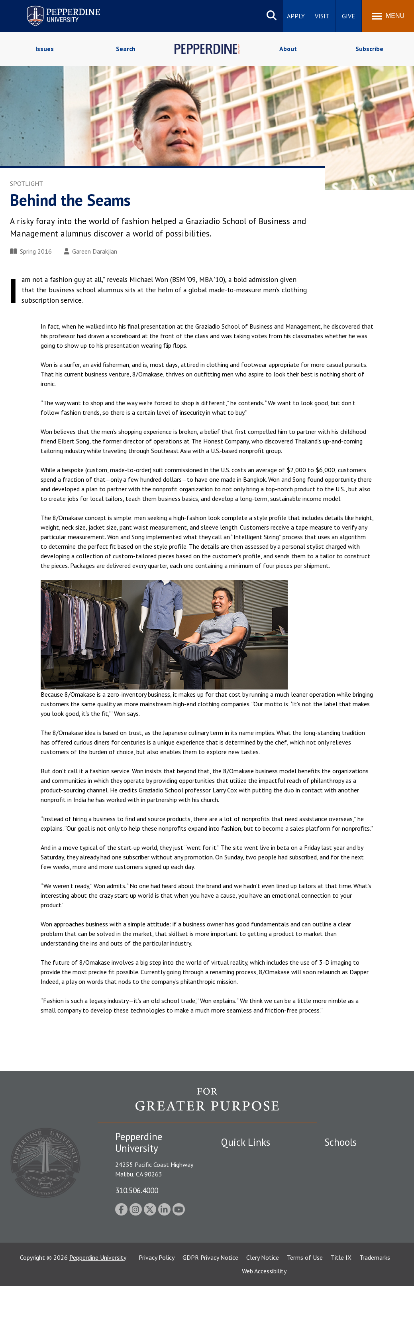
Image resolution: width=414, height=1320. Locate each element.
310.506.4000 (136, 1190)
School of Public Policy (355, 1237)
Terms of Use (305, 1292)
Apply (296, 16)
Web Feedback (240, 1254)
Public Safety (239, 1157)
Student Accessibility (248, 1171)
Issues (44, 49)
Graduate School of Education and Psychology (359, 1211)
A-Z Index (234, 1227)
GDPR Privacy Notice (210, 1292)
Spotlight (26, 183)
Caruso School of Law (354, 1171)
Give (348, 16)
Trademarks (374, 1292)
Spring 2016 (31, 251)
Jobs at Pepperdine (246, 1199)
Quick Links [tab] (245, 1142)
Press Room (237, 1240)
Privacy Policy (157, 1292)
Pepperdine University (97, 1292)
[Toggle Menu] (388, 16)
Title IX (341, 1292)
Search (125, 49)
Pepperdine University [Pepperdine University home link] (54, 7)
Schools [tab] (340, 1142)
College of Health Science (359, 1251)
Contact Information (249, 1213)
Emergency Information (252, 1185)
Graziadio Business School (359, 1185)
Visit (322, 16)
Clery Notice (262, 1292)
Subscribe (369, 49)
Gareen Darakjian (90, 251)
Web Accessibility (264, 1305)
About (288, 49)
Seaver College (344, 1157)
